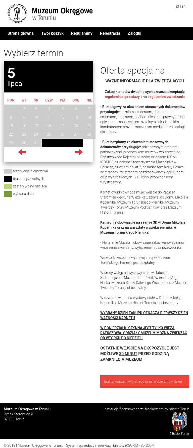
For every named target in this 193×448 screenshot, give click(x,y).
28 (89, 134)
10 (36, 117)
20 (76, 126)
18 (49, 126)
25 (49, 134)
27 (76, 134)
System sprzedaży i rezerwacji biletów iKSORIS (102, 445)
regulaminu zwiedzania (166, 97)
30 (24, 143)
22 (11, 134)
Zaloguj (134, 33)
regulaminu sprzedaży (122, 97)
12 (63, 117)
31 (36, 143)
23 (24, 134)
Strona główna (21, 33)
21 (89, 126)
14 (89, 117)
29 (11, 143)
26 (63, 134)
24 (36, 134)
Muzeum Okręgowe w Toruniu (41, 445)
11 (49, 117)
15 (11, 126)
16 (24, 126)
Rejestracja (110, 33)
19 (63, 126)
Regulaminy (81, 33)
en (183, 6)
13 (76, 117)
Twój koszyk (52, 33)
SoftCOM (147, 445)
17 (36, 126)
